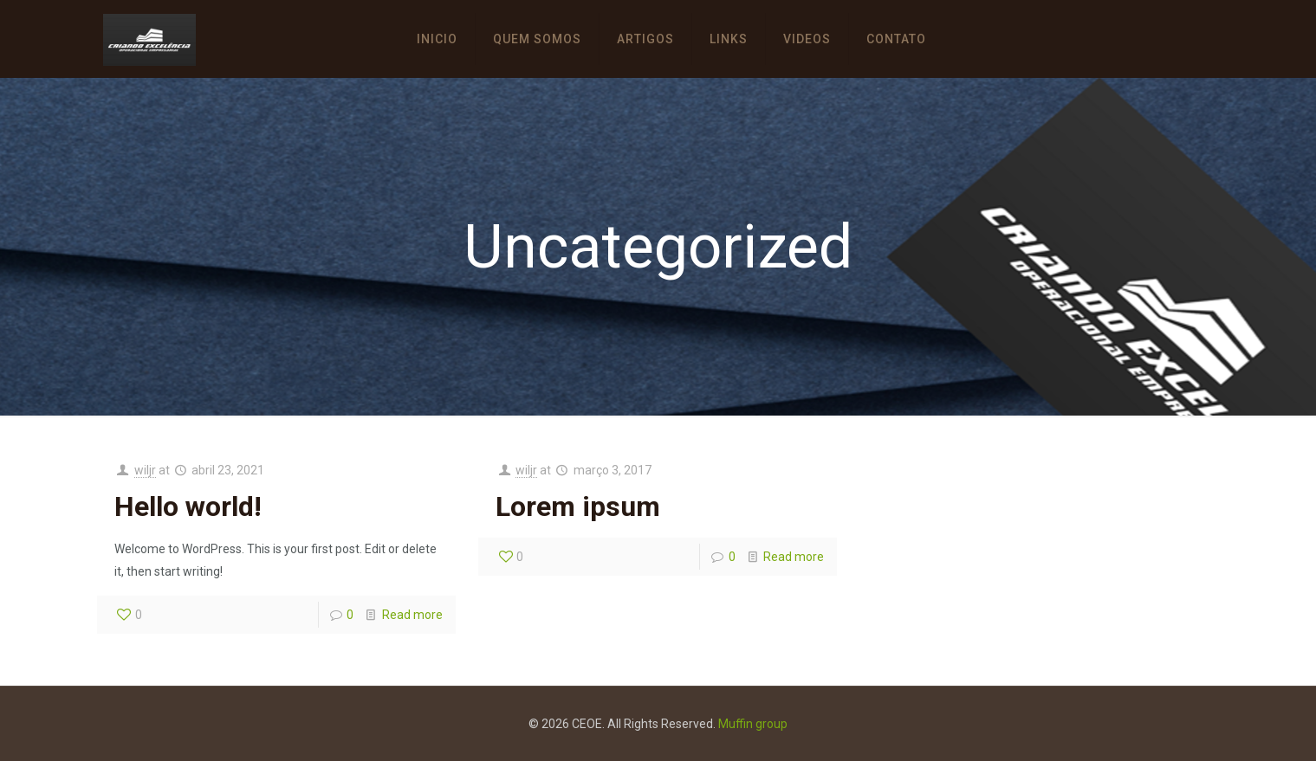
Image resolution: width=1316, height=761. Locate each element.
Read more (412, 615)
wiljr (145, 470)
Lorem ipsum (578, 506)
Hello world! (188, 506)
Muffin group (753, 724)
